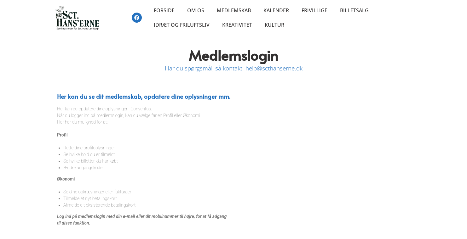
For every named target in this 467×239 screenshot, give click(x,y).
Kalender (276, 10)
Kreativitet (237, 24)
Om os (195, 10)
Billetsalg (354, 10)
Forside (164, 10)
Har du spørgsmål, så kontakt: (234, 68)
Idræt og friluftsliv (182, 24)
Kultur (274, 24)
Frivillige (314, 10)
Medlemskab (234, 10)
